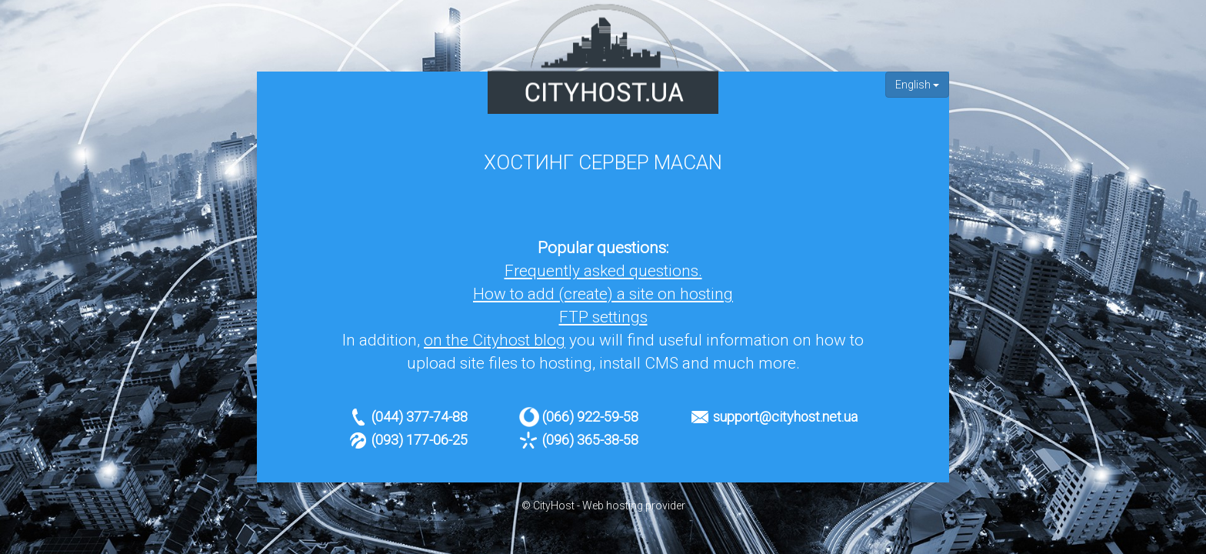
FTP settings (603, 317)
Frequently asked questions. (603, 271)
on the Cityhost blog (494, 340)
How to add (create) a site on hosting (603, 294)
